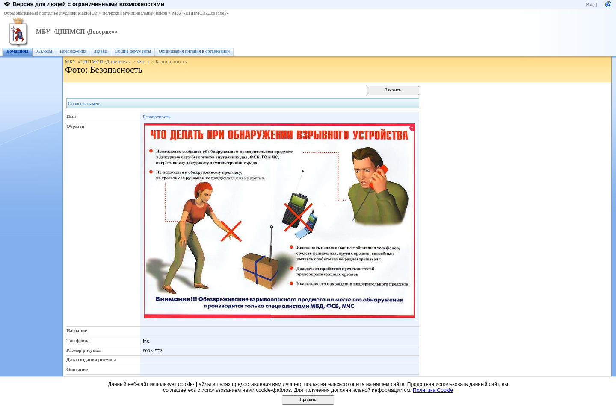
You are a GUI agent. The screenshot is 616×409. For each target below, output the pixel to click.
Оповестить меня (84, 103)
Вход (590, 4)
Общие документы (133, 51)
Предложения (73, 51)
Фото (143, 61)
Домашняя (17, 51)
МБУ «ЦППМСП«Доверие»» (200, 13)
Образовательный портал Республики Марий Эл (51, 13)
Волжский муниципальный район (134, 13)
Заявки (100, 51)
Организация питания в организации (194, 51)
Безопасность (156, 116)
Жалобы (44, 51)
